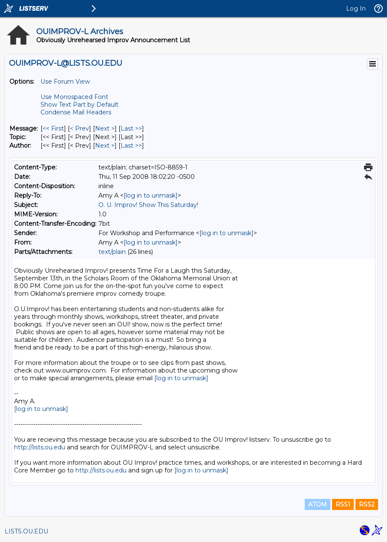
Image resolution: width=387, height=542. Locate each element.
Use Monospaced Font (74, 97)
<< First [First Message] (53, 128)
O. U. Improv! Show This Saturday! (148, 205)
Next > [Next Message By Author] (105, 145)
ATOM (317, 504)
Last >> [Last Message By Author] (131, 145)
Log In (356, 8)
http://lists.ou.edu (39, 447)
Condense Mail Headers (75, 112)
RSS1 (342, 504)
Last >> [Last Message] (131, 128)
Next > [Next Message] (105, 128)
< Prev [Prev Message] (79, 128)
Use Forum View (65, 81)
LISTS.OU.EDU (26, 531)
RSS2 (367, 504)
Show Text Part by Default (79, 104)
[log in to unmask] (151, 195)
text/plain (112, 252)
